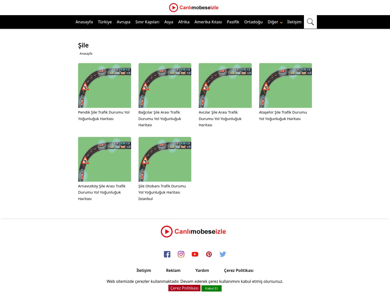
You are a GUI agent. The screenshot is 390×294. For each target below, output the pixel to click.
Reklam (173, 270)
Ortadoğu (253, 22)
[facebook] (167, 254)
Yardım (202, 270)
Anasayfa (84, 22)
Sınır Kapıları (147, 22)
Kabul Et (211, 288)
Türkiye (105, 22)
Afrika (184, 22)
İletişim (294, 22)
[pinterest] (209, 254)
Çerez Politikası (238, 270)
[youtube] (195, 254)
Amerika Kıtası (208, 22)
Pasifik (233, 22)
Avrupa (124, 22)
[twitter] (223, 254)
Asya (168, 22)
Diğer (275, 22)
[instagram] (181, 254)
